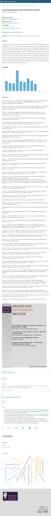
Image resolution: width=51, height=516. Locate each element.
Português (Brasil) (6, 447)
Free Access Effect (34, 422)
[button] (4, 428)
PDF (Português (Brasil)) (8, 372)
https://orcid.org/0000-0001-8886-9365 (11, 28)
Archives (9, 5)
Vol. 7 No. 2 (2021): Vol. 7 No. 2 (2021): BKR (21, 5)
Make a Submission (7, 436)
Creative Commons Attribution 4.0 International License (32, 411)
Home (3, 5)
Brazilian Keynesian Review (10, 1)
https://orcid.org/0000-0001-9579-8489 (11, 22)
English (4, 445)
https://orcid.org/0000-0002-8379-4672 (11, 19)
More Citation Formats (7, 390)
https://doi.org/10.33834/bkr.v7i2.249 (14, 32)
